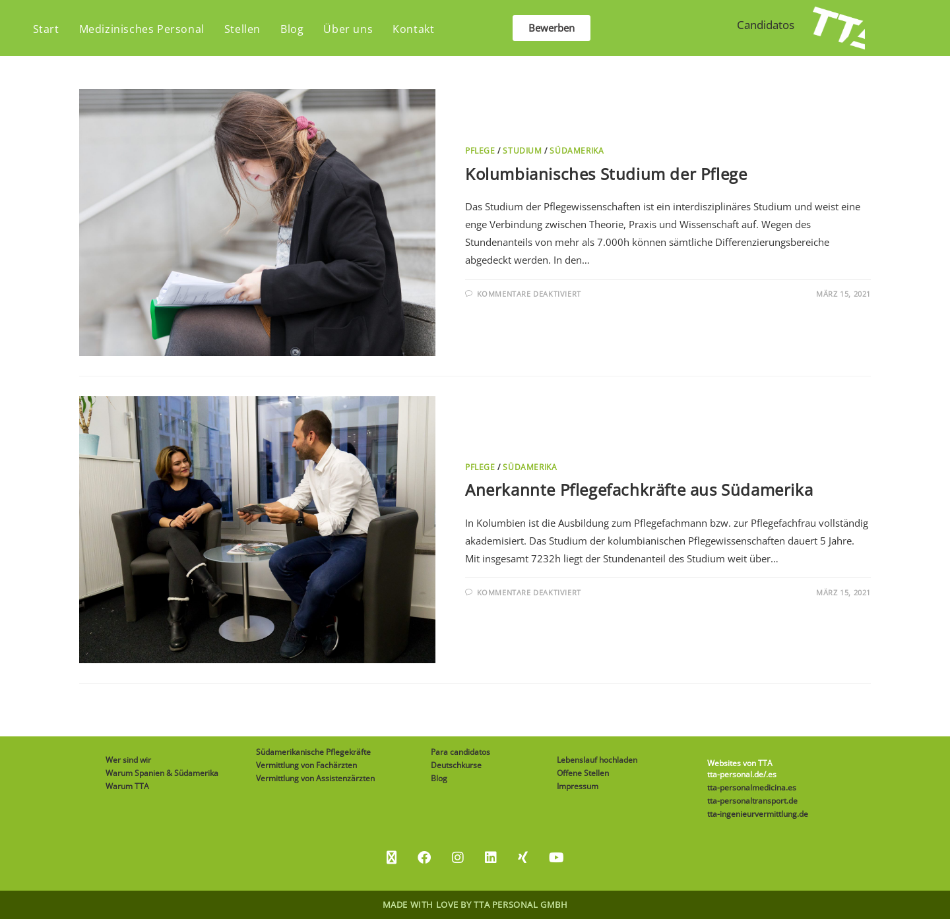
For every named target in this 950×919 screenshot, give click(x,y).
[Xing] (522, 858)
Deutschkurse (456, 765)
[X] (391, 858)
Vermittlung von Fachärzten (306, 765)
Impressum (577, 786)
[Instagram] (457, 858)
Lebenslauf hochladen (597, 759)
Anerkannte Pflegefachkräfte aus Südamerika (639, 489)
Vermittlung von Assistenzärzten (315, 778)
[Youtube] (556, 858)
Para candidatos (460, 751)
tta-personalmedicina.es (751, 787)
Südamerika (577, 150)
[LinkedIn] (490, 858)
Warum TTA (127, 786)
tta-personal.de (735, 774)
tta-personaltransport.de (752, 800)
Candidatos (765, 24)
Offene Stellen (583, 773)
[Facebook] (424, 858)
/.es (769, 774)
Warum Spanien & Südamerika (162, 773)
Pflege (480, 150)
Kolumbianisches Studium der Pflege (606, 174)
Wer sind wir (128, 759)
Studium (522, 150)
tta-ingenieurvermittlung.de (757, 813)
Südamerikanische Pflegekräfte (313, 751)
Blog (439, 778)
